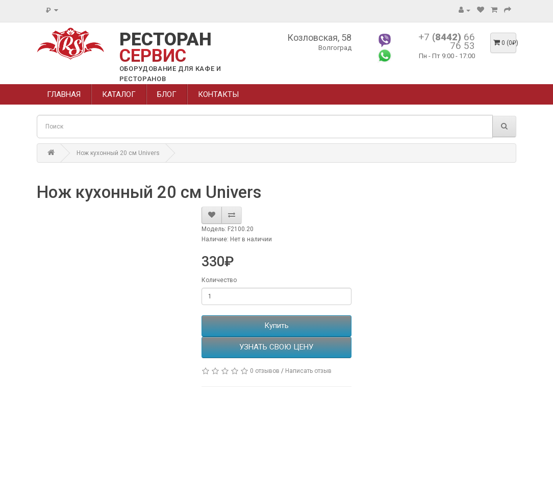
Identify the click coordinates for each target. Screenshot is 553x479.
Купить (276, 325)
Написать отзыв (308, 370)
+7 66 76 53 (446, 41)
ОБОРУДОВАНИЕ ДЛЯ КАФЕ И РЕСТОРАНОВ (170, 74)
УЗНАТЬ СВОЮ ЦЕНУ (276, 346)
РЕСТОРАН (165, 48)
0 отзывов (265, 370)
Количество (219, 280)
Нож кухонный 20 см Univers (118, 153)
